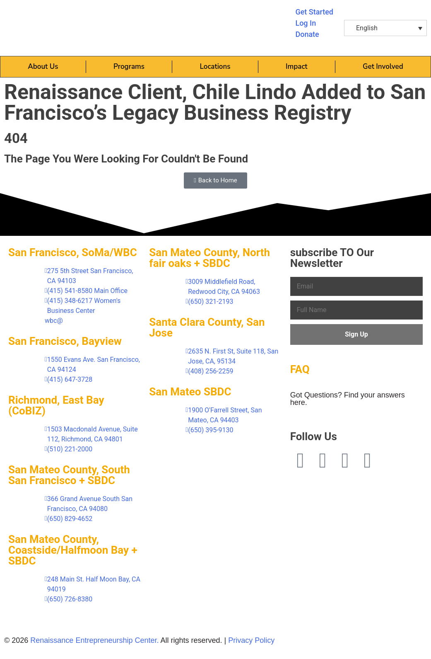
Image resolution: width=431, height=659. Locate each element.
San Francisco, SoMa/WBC (72, 252)
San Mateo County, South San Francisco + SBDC (69, 475)
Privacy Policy (251, 640)
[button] (385, 28)
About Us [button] (43, 66)
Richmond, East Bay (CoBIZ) (56, 405)
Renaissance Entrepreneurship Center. (94, 640)
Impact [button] (297, 66)
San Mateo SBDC (190, 391)
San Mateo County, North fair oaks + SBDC (209, 257)
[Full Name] (356, 310)
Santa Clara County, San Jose (207, 327)
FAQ (300, 369)
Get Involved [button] (383, 66)
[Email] (356, 286)
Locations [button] (215, 66)
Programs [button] (128, 66)
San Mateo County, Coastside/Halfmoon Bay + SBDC (72, 550)
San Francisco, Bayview (65, 341)
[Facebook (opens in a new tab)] (300, 460)
